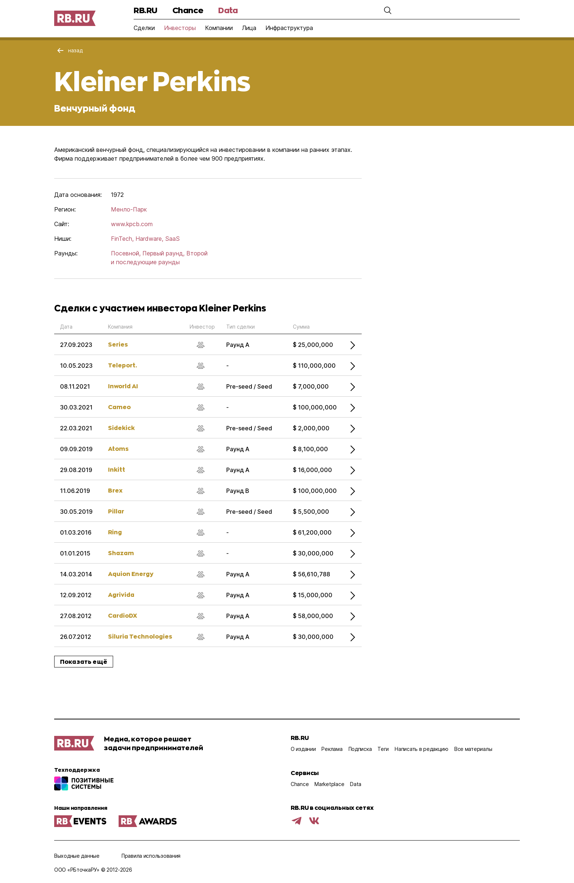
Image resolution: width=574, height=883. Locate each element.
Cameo (119, 407)
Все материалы (473, 749)
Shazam (121, 553)
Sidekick (121, 427)
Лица (249, 27)
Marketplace (329, 784)
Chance (187, 10)
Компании (219, 27)
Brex (115, 490)
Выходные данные (77, 856)
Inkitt (116, 469)
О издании (303, 749)
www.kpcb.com (132, 224)
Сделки (144, 27)
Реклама (331, 749)
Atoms (118, 448)
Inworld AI (123, 386)
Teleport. (122, 365)
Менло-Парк (129, 209)
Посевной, (126, 253)
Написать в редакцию (421, 749)
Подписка (360, 749)
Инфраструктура (289, 27)
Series (118, 344)
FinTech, (122, 238)
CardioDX (122, 615)
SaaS (172, 238)
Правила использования (151, 856)
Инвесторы (180, 27)
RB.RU (145, 10)
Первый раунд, (163, 253)
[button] (387, 10)
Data (228, 10)
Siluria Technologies (140, 636)
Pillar (116, 511)
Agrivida (121, 594)
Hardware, (149, 238)
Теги (383, 749)
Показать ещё (83, 661)
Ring (115, 532)
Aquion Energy (130, 573)
